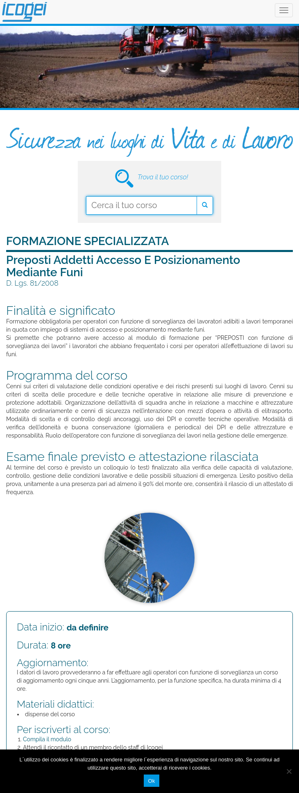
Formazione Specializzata (87, 241)
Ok (151, 781)
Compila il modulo (47, 739)
